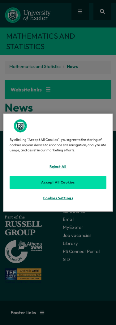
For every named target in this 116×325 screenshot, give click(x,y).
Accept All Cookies (58, 182)
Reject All (58, 166)
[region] (58, 162)
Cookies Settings (58, 198)
